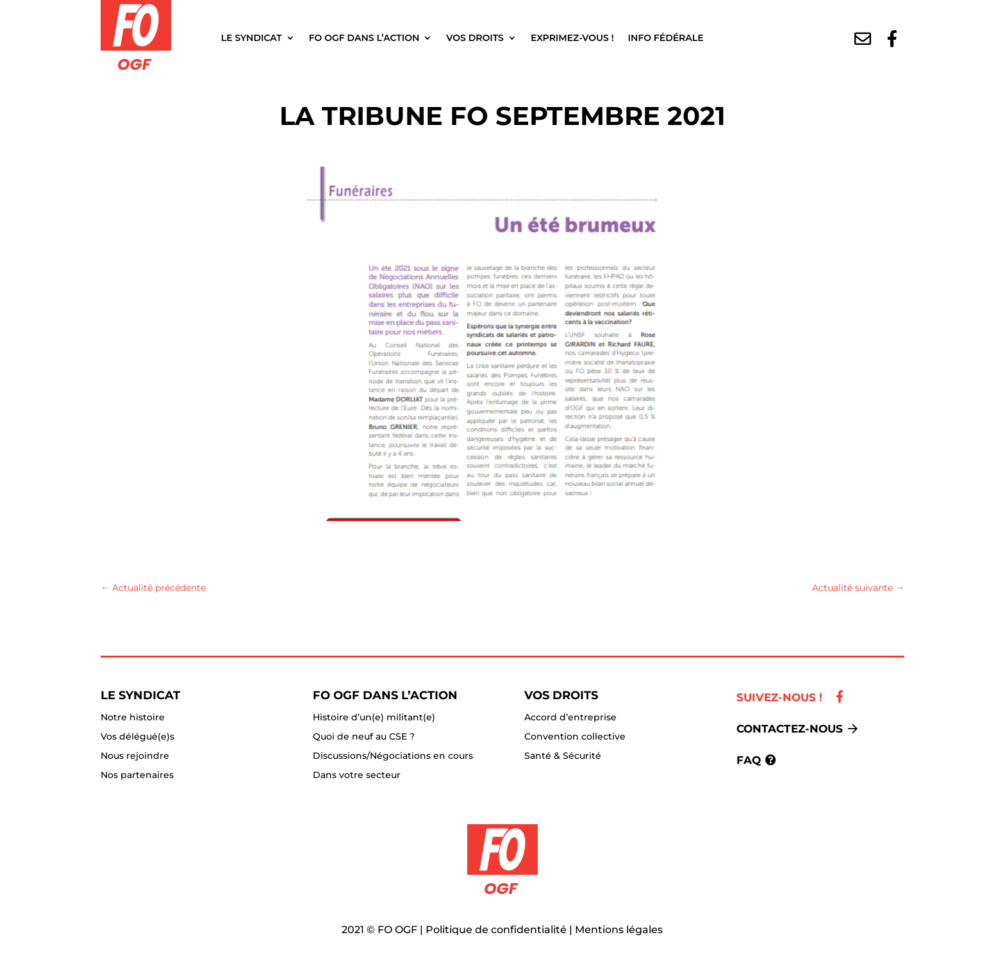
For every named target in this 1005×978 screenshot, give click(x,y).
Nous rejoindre (135, 756)
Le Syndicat (251, 38)
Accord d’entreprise (570, 718)
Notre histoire (133, 718)
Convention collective (575, 737)
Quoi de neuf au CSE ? (364, 737)
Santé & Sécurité (562, 756)
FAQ (748, 760)
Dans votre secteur (357, 775)
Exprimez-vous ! (572, 38)
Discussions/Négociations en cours (393, 756)
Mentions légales (619, 930)
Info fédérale (666, 38)
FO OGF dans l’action (364, 38)
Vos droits (475, 38)
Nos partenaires (137, 775)
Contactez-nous (789, 728)
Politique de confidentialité (496, 930)
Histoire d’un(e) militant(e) (374, 718)
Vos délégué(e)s (137, 737)
